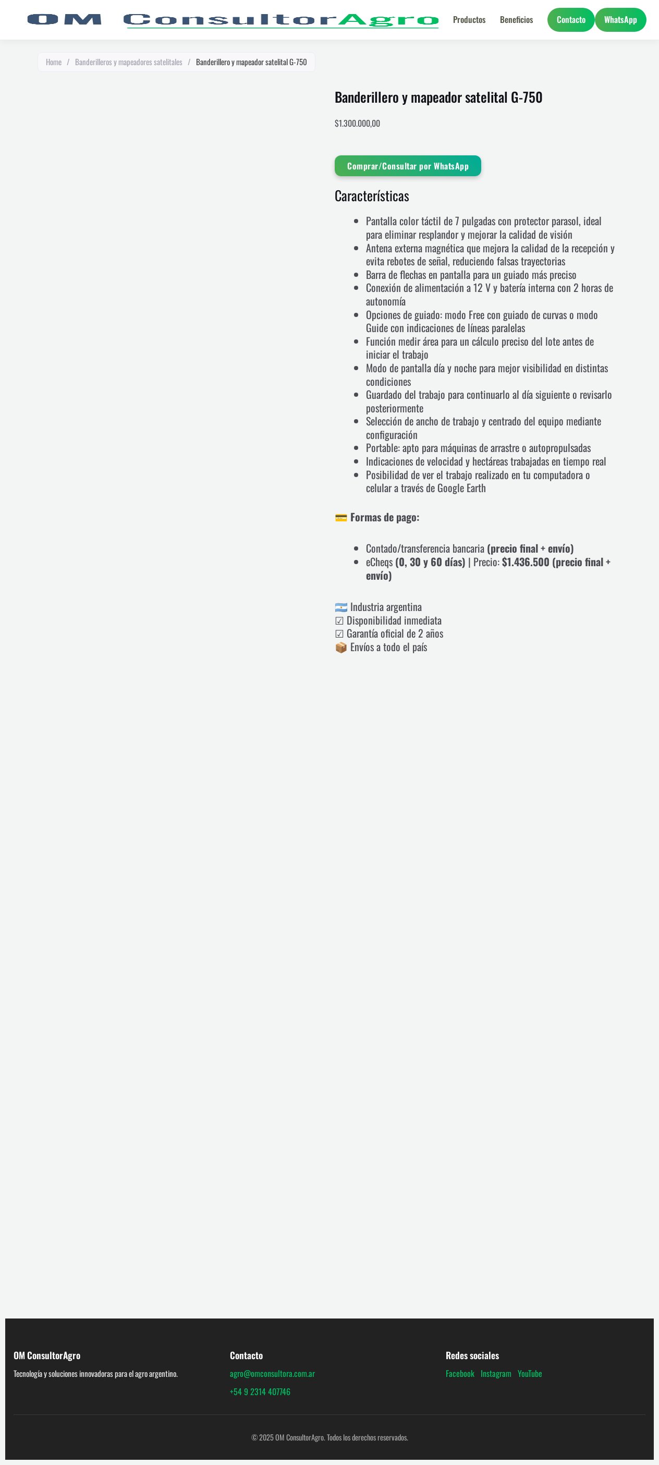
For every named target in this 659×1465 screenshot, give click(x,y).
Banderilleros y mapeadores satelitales (128, 61)
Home (54, 61)
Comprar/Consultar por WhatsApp (408, 166)
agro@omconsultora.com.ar (272, 1373)
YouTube (530, 1373)
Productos (469, 19)
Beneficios (516, 19)
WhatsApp (620, 19)
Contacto (571, 19)
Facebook (460, 1373)
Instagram (496, 1373)
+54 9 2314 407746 (260, 1391)
